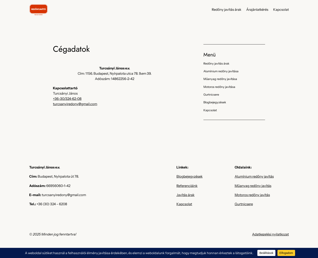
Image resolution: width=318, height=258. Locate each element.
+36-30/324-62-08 (67, 99)
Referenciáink (187, 186)
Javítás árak (185, 195)
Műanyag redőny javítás (253, 186)
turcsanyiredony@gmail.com (75, 104)
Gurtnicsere (244, 204)
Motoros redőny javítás (252, 195)
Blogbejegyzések (189, 176)
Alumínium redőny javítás (254, 176)
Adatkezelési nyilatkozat (270, 234)
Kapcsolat (184, 204)
